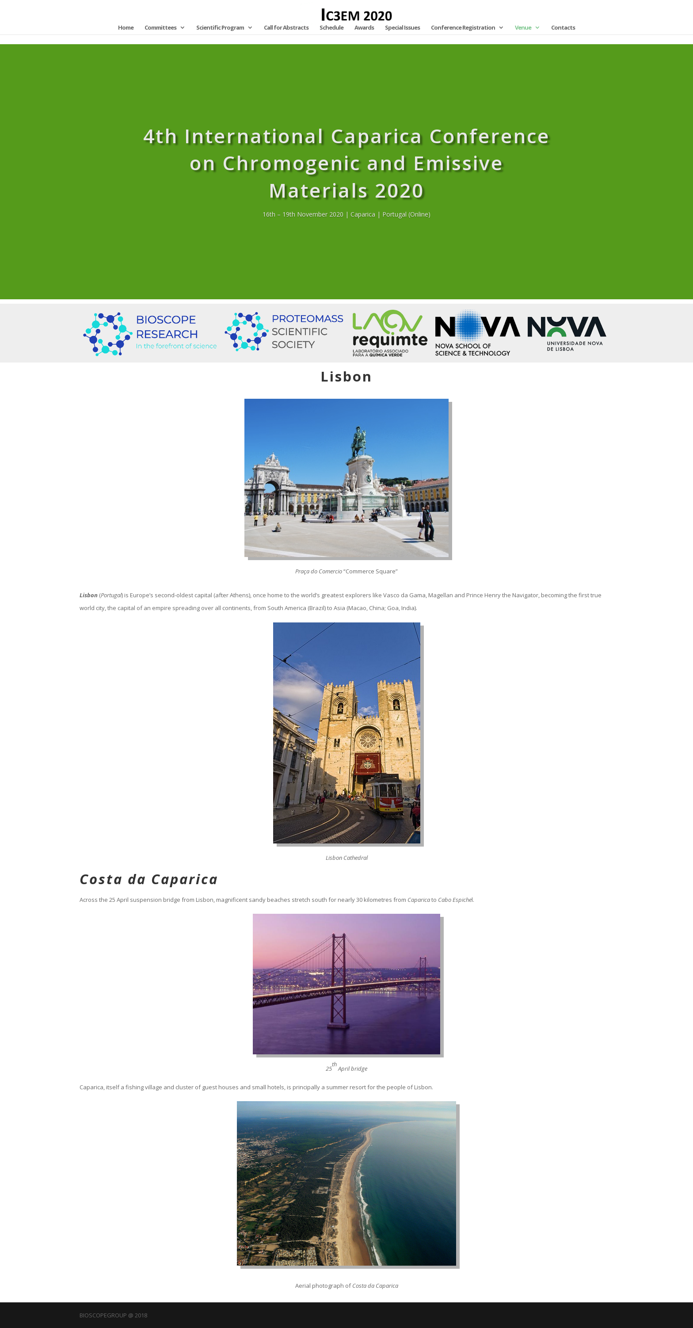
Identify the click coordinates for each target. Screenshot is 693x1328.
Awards (364, 27)
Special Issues (402, 27)
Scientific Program (220, 27)
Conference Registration (463, 27)
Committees (160, 27)
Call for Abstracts (286, 27)
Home (125, 27)
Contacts (563, 27)
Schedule (331, 27)
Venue (523, 27)
